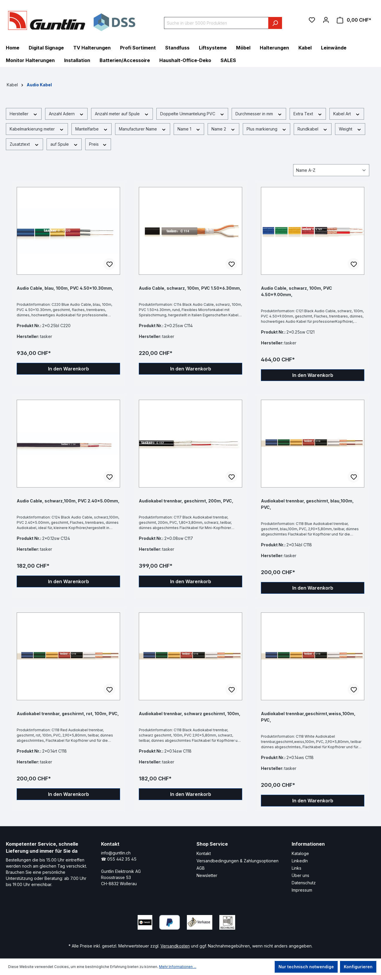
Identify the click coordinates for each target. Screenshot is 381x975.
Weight (350, 129)
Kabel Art (346, 113)
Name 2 (223, 129)
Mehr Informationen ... (177, 966)
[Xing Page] (278, 921)
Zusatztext (24, 144)
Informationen (308, 844)
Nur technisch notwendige (306, 966)
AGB (201, 868)
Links (296, 868)
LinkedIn (300, 860)
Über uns (300, 875)
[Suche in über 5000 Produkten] (216, 23)
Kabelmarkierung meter (37, 129)
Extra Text (307, 113)
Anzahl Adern (66, 113)
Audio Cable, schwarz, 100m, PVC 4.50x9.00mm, (296, 291)
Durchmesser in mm (258, 113)
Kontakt (204, 853)
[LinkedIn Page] (261, 921)
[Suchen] (275, 23)
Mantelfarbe (91, 129)
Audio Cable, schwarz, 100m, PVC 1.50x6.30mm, (190, 288)
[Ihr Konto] (326, 20)
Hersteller (24, 113)
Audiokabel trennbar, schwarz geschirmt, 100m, (189, 713)
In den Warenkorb (68, 369)
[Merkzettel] (312, 20)
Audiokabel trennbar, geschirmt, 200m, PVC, (186, 500)
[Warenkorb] (354, 20)
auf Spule (64, 144)
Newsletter (207, 875)
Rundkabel (313, 129)
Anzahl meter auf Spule (122, 113)
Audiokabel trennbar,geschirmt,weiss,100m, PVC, (308, 716)
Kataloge (300, 853)
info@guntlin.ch (116, 852)
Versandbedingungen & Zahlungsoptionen (238, 860)
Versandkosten (175, 945)
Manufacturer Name (142, 129)
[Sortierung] (331, 170)
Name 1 (189, 129)
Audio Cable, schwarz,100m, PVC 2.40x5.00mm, (68, 500)
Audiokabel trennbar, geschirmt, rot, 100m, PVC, (68, 713)
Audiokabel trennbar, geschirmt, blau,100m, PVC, (307, 504)
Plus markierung (267, 129)
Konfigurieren (358, 966)
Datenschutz (304, 882)
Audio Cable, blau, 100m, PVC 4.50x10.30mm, (65, 288)
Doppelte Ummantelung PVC (192, 113)
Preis (98, 144)
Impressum (302, 890)
